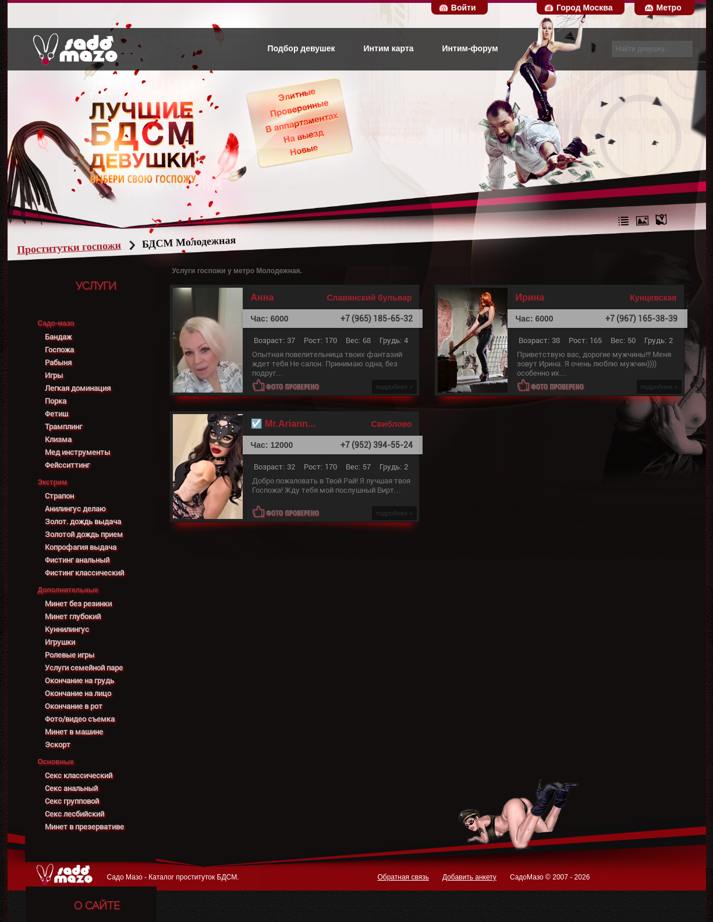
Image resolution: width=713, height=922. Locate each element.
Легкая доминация (78, 388)
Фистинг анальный (77, 560)
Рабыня (58, 362)
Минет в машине (74, 731)
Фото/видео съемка (80, 719)
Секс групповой (72, 801)
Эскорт (57, 744)
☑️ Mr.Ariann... (283, 424)
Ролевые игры (69, 655)
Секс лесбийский (74, 814)
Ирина (530, 297)
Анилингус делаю (75, 508)
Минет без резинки (78, 603)
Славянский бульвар (369, 297)
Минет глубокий (73, 616)
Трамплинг (63, 426)
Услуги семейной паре (84, 667)
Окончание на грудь (79, 680)
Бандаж (58, 337)
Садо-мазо (56, 323)
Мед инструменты (77, 452)
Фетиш (56, 413)
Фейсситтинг (67, 465)
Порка (55, 401)
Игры (54, 375)
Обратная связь (402, 877)
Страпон (59, 496)
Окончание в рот (73, 706)
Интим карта (389, 48)
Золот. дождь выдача (83, 521)
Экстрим (53, 482)
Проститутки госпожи (90, 247)
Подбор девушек (301, 48)
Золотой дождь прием (84, 534)
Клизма (58, 439)
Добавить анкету (469, 877)
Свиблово (391, 424)
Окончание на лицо (78, 693)
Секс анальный (71, 788)
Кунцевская (653, 297)
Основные (56, 762)
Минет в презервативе (84, 826)
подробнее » (394, 386)
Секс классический (78, 775)
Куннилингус (67, 629)
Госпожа (59, 349)
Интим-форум (470, 48)
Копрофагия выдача (80, 547)
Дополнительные (68, 590)
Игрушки (60, 642)
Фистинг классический (84, 572)
